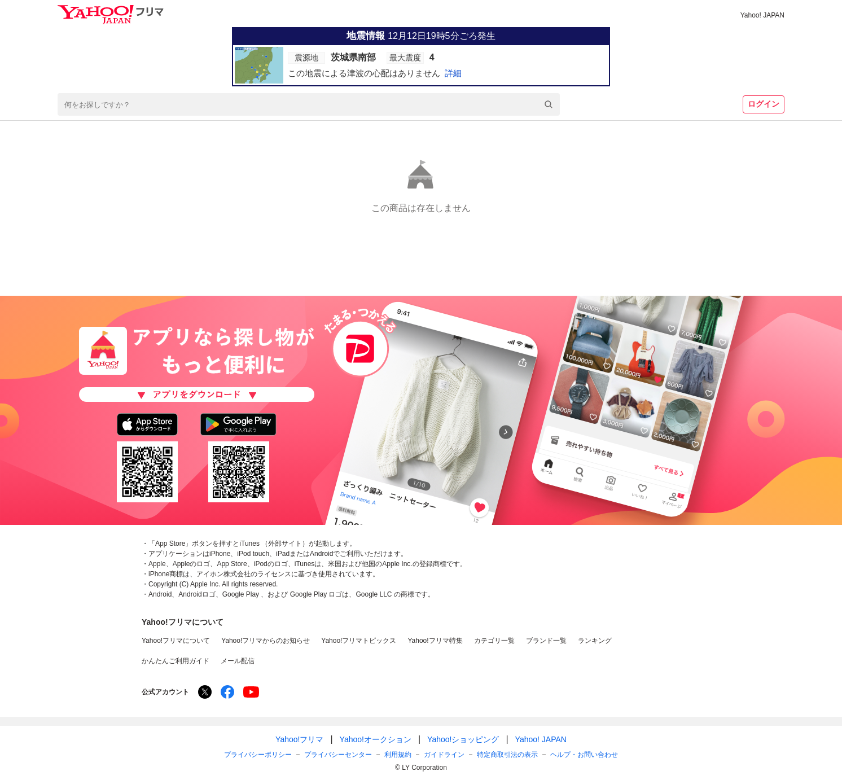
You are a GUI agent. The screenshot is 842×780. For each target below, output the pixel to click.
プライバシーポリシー (258, 755)
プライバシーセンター (338, 755)
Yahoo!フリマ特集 (434, 641)
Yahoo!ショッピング (463, 739)
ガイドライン (444, 755)
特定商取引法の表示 (507, 755)
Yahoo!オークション (375, 739)
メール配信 (238, 661)
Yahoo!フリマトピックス (358, 641)
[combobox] (309, 104)
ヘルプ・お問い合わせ (584, 755)
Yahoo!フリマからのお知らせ (265, 641)
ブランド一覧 (546, 641)
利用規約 (397, 755)
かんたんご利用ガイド (175, 661)
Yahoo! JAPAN (762, 15)
